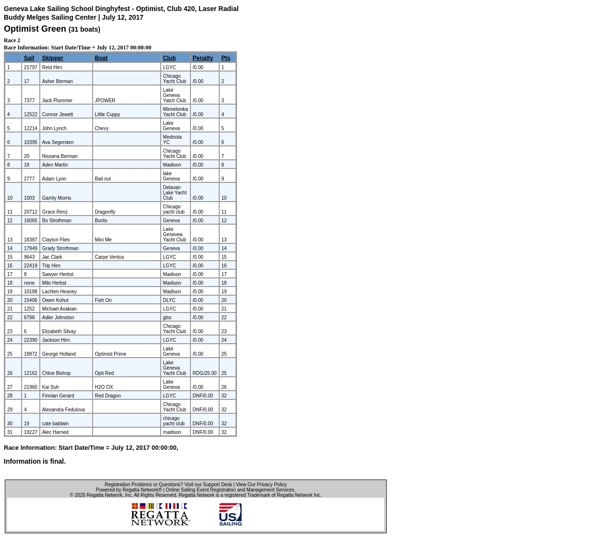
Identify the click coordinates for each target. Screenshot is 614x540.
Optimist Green (35, 29)
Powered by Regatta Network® (129, 489)
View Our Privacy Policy (261, 484)
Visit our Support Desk (208, 484)
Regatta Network (104, 495)
